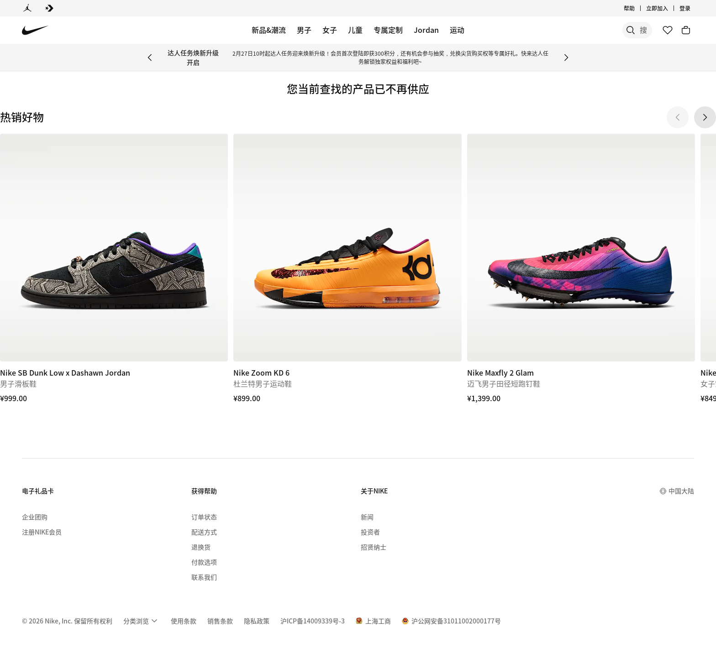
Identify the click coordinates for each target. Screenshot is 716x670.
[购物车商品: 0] (686, 30)
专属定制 (388, 29)
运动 (457, 29)
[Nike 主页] (35, 30)
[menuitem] (141, 620)
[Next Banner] (566, 57)
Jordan (426, 29)
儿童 (355, 29)
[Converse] (49, 8)
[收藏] (667, 30)
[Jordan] (27, 8)
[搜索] (583, 30)
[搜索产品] (620, 30)
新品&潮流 (269, 29)
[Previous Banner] (150, 57)
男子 (304, 29)
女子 (329, 29)
